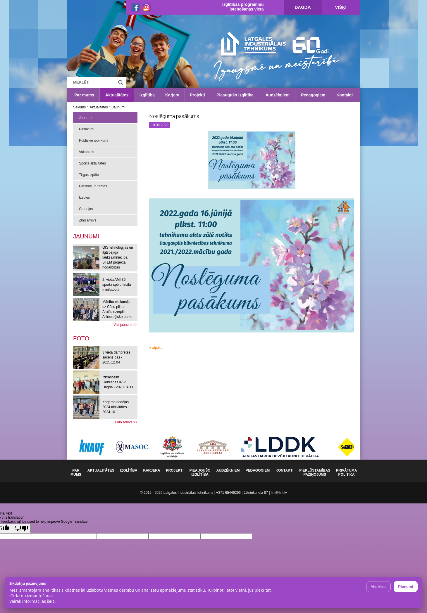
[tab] (81, 338)
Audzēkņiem (278, 95)
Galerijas (86, 209)
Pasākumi (86, 129)
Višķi (340, 7)
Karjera (172, 95)
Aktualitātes (116, 95)
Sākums (79, 107)
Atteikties (378, 586)
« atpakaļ (156, 348)
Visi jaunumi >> (125, 325)
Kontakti (344, 95)
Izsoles (84, 197)
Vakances (86, 152)
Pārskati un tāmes (93, 186)
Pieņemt (405, 586)
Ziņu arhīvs (87, 220)
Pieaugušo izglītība (235, 95)
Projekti (197, 95)
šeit (51, 601)
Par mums (84, 95)
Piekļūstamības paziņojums (314, 472)
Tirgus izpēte (89, 175)
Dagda (303, 7)
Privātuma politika (346, 472)
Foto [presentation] (81, 338)
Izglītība (147, 95)
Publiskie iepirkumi (93, 140)
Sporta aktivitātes (92, 163)
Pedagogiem (313, 95)
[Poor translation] (21, 528)
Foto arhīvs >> (126, 422)
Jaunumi (85, 118)
